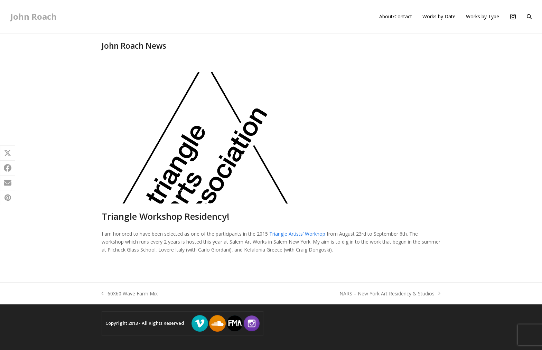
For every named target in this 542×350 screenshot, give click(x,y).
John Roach (33, 16)
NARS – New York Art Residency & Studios (389, 293)
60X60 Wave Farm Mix (130, 293)
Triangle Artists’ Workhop (297, 233)
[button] (529, 16)
